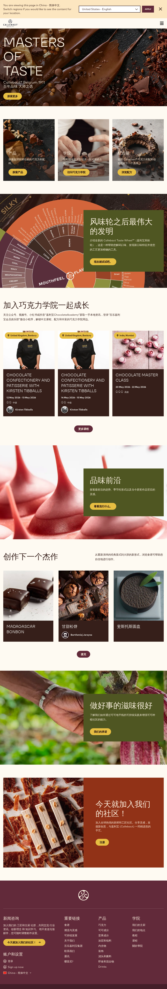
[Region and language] (109, 9)
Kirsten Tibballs (24, 409)
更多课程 (83, 428)
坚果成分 (103, 935)
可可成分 (103, 930)
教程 (134, 935)
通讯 (66, 956)
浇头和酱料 (104, 956)
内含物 (102, 945)
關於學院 (137, 945)
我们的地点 (138, 930)
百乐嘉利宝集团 (73, 945)
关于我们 (69, 940)
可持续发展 (70, 935)
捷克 (83, 654)
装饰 (101, 951)
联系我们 (69, 951)
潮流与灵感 (70, 930)
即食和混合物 (106, 961)
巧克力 (102, 925)
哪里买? (68, 961)
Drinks (102, 966)
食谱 (66, 925)
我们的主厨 (138, 925)
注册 (102, 842)
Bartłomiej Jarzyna (81, 634)
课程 (134, 940)
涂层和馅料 (104, 940)
